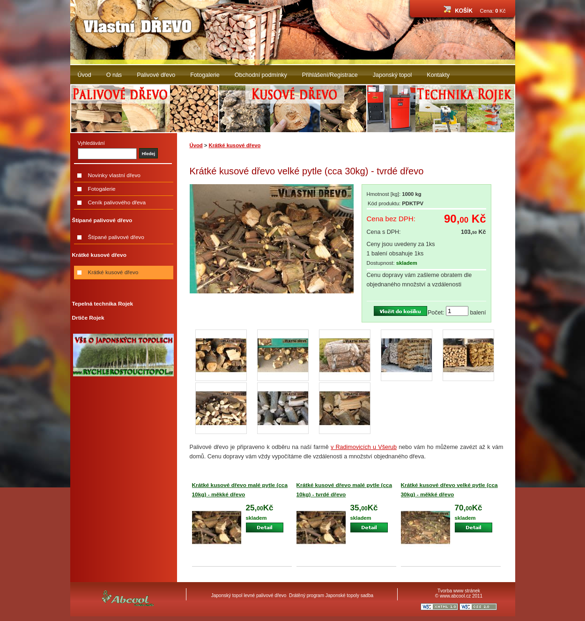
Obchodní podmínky (261, 75)
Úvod (84, 75)
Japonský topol (392, 75)
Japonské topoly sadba (349, 595)
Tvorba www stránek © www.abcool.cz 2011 (458, 593)
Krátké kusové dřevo (235, 145)
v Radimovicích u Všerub (364, 447)
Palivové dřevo (156, 75)
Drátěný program (306, 595)
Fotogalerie (205, 75)
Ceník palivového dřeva (117, 202)
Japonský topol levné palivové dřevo (249, 595)
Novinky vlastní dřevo (114, 175)
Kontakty (438, 75)
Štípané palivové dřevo (116, 237)
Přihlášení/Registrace (330, 75)
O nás (114, 75)
